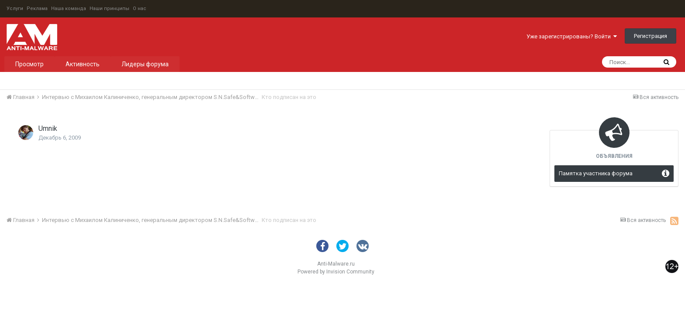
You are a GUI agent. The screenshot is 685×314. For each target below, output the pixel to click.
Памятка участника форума (596, 173)
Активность (83, 64)
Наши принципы (109, 8)
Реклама (37, 8)
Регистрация (650, 36)
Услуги (15, 8)
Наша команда (68, 8)
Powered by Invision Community (336, 272)
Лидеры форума (145, 64)
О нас (139, 8)
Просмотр (29, 64)
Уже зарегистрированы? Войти (571, 36)
